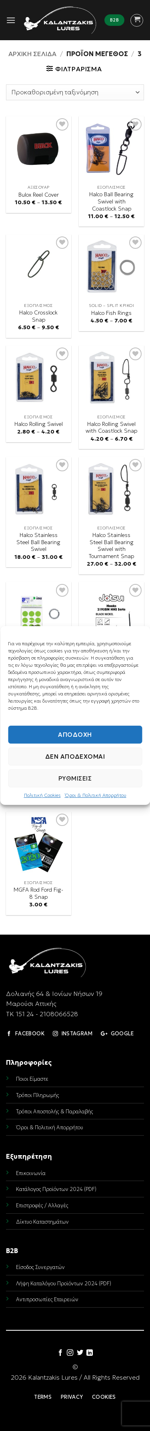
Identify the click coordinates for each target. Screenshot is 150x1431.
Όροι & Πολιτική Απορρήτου (95, 795)
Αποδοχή (75, 734)
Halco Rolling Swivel (38, 424)
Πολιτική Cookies (42, 795)
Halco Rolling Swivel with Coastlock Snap (111, 428)
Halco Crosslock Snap (38, 316)
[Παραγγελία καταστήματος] (75, 92)
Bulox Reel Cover (38, 194)
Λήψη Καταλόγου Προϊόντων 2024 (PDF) (63, 1283)
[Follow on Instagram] (70, 1353)
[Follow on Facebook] (60, 1353)
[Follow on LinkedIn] (89, 1353)
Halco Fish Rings (111, 313)
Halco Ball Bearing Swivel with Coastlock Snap (111, 201)
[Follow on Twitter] (80, 1353)
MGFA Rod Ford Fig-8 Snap (38, 893)
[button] (11, 20)
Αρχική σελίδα (32, 54)
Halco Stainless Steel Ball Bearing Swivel (38, 542)
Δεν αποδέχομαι (75, 756)
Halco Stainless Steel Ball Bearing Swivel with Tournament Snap (111, 546)
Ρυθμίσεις (75, 778)
